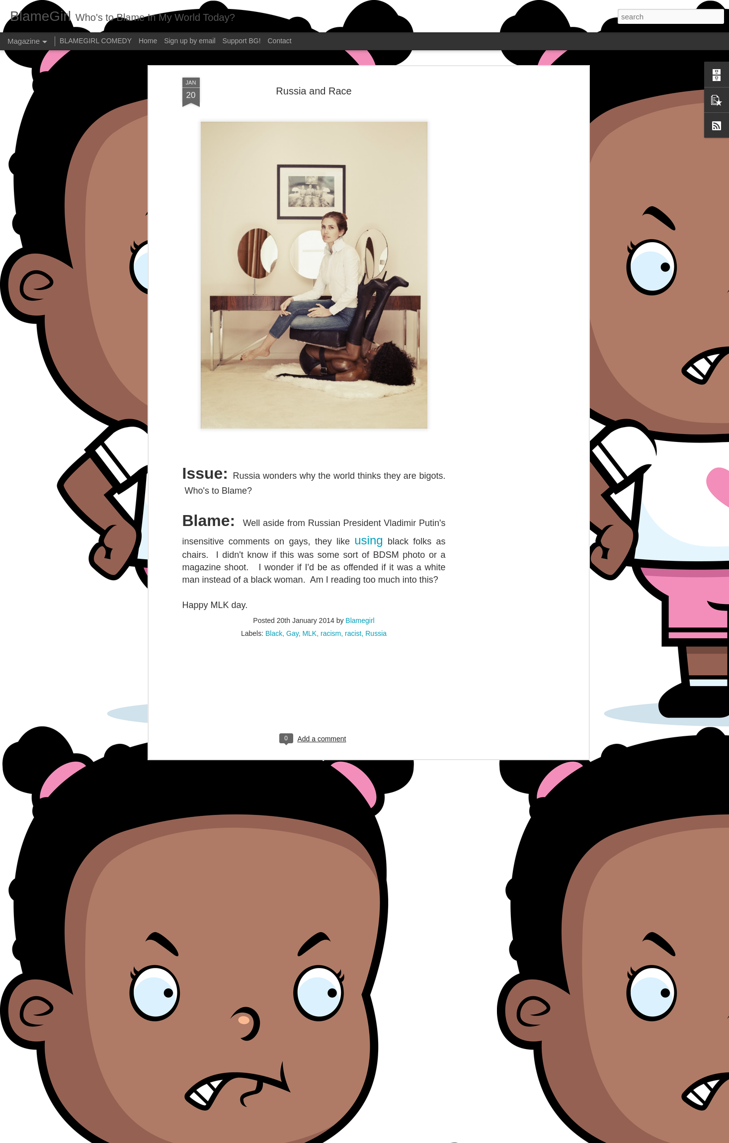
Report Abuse (424, 1138)
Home (148, 41)
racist (353, 539)
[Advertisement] (314, 603)
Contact (280, 41)
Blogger (396, 1138)
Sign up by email (190, 41)
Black (273, 539)
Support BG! (242, 41)
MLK (309, 539)
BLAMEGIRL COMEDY (96, 41)
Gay (292, 539)
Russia (376, 539)
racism (331, 539)
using (368, 446)
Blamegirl (359, 526)
